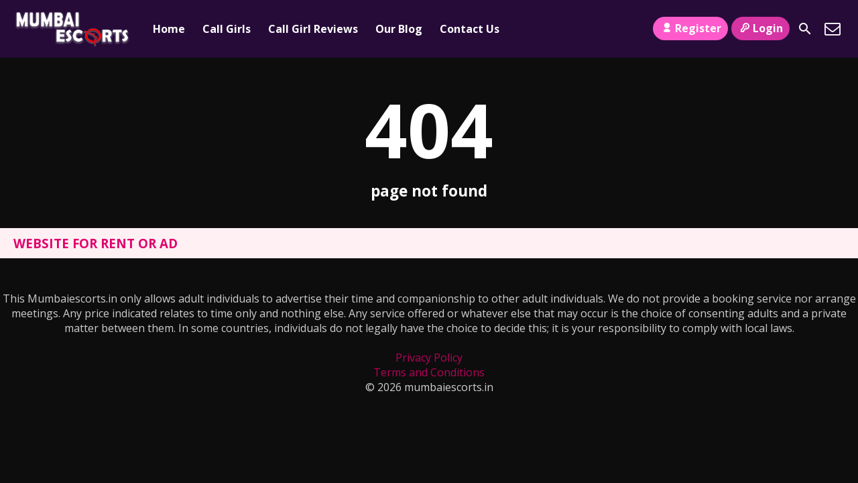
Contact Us (469, 28)
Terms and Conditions (429, 372)
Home (169, 28)
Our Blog (398, 28)
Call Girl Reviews (313, 28)
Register (690, 28)
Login (760, 28)
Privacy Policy (429, 357)
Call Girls (226, 28)
